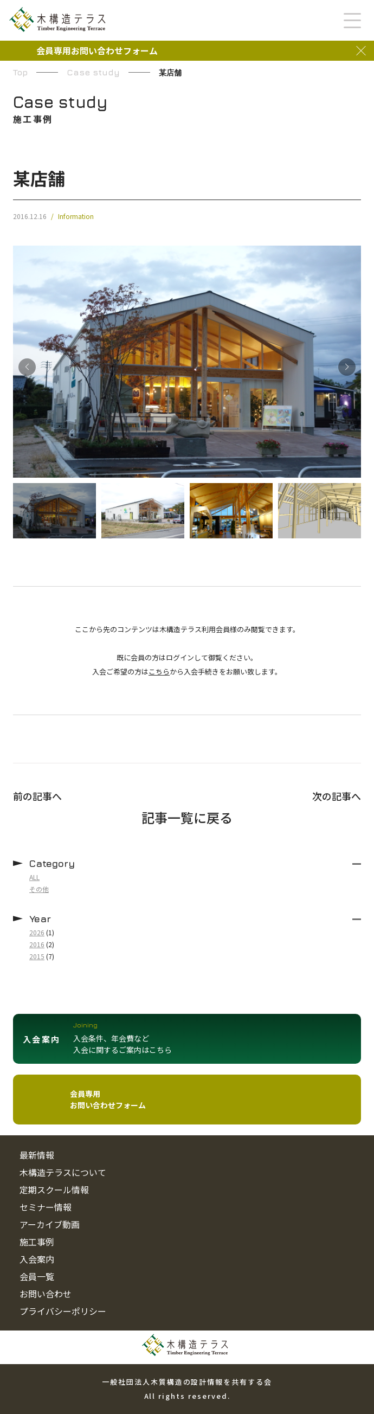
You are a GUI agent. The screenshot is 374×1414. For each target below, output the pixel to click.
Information (76, 216)
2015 (36, 956)
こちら (159, 671)
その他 (39, 889)
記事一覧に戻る (187, 817)
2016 (36, 944)
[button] (347, 367)
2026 (36, 932)
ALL (34, 877)
